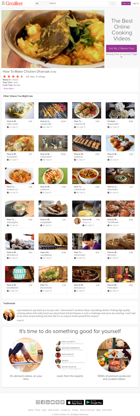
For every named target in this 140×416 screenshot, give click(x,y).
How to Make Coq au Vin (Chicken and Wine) (112, 220)
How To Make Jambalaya (12, 187)
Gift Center (107, 410)
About (31, 410)
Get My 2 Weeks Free (121, 48)
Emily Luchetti (88, 222)
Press (37, 410)
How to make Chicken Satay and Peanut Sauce (45, 121)
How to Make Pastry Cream (87, 220)
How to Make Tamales (45, 220)
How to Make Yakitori (79, 154)
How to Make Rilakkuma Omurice (45, 187)
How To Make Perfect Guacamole (45, 285)
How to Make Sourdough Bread (45, 154)
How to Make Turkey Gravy (12, 285)
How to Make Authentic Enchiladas (12, 252)
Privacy (75, 410)
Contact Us (65, 410)
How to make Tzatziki (112, 187)
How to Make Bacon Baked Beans (79, 285)
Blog (99, 410)
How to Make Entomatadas (112, 154)
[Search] (79, 3)
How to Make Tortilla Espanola (112, 285)
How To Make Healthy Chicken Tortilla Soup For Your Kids (79, 187)
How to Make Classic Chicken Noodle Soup (12, 154)
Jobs (44, 410)
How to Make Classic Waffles (112, 252)
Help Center (53, 410)
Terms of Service (87, 410)
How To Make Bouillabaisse (12, 220)
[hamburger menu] (2, 3)
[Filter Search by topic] (42, 3)
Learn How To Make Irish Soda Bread (45, 252)
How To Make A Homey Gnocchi (79, 252)
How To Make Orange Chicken (79, 121)
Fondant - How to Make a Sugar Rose (112, 121)
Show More (9, 89)
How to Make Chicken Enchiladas (12, 121)
